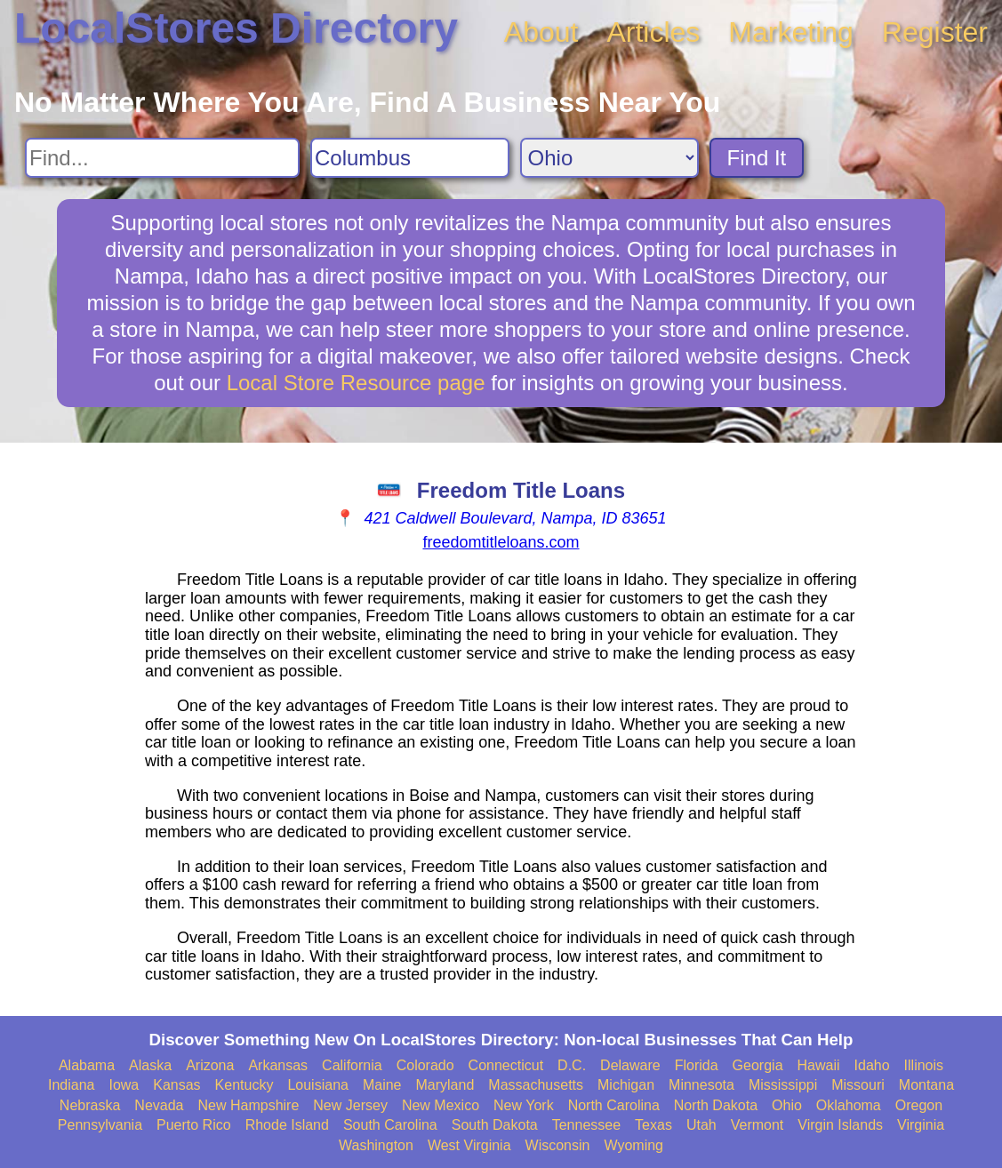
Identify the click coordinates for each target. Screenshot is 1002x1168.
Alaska (150, 1065)
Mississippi (783, 1084)
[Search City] (409, 158)
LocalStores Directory (236, 28)
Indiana (71, 1084)
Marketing (791, 32)
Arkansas (278, 1065)
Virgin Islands (840, 1124)
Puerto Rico (193, 1124)
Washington (376, 1145)
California (352, 1065)
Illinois (923, 1065)
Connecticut (506, 1065)
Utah (701, 1124)
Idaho (872, 1065)
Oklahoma (848, 1105)
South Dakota (495, 1124)
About (541, 32)
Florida (696, 1065)
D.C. (571, 1065)
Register (935, 32)
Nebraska (90, 1105)
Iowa (123, 1084)
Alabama (87, 1065)
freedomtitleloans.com (500, 542)
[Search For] (162, 158)
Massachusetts (535, 1084)
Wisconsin (557, 1145)
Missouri (858, 1084)
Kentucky (244, 1084)
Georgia (758, 1065)
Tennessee (586, 1124)
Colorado (425, 1065)
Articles (653, 32)
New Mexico (440, 1105)
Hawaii (819, 1065)
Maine (382, 1084)
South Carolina (390, 1124)
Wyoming (633, 1145)
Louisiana (318, 1084)
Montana (926, 1084)
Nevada (158, 1105)
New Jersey (350, 1105)
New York (523, 1105)
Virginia (920, 1124)
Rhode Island (287, 1124)
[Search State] (609, 158)
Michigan (625, 1084)
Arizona (210, 1065)
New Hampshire (249, 1105)
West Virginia (469, 1145)
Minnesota (701, 1084)
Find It (757, 158)
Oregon (918, 1105)
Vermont (757, 1124)
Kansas (176, 1084)
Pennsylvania (100, 1124)
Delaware (630, 1065)
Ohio (787, 1105)
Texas (653, 1124)
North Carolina (614, 1105)
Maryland (445, 1084)
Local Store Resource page (356, 383)
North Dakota (716, 1105)
